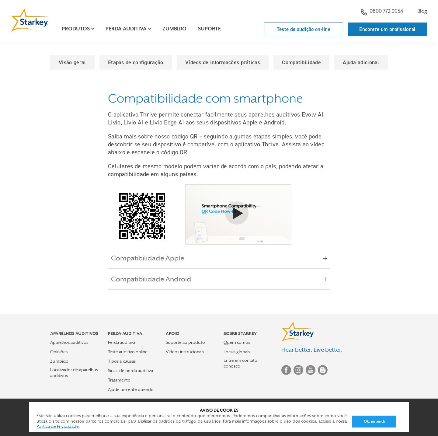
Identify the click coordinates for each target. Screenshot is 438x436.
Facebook (286, 370)
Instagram (298, 370)
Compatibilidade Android (155, 279)
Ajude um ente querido (131, 389)
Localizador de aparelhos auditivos (74, 372)
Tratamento (119, 380)
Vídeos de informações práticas (222, 62)
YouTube (310, 370)
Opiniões (59, 351)
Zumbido (174, 29)
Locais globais (237, 351)
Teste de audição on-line (303, 29)
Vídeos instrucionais (185, 351)
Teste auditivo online (128, 351)
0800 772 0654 (382, 12)
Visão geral (72, 62)
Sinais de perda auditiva (130, 370)
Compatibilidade (301, 62)
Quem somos (237, 342)
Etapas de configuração (135, 62)
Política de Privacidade (57, 426)
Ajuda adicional (361, 62)
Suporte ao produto (185, 342)
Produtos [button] (76, 29)
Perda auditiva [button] (126, 29)
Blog (422, 11)
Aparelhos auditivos (69, 342)
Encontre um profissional (387, 29)
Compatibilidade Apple (152, 258)
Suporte (209, 29)
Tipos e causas (122, 361)
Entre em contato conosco (240, 363)
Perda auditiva (121, 342)
